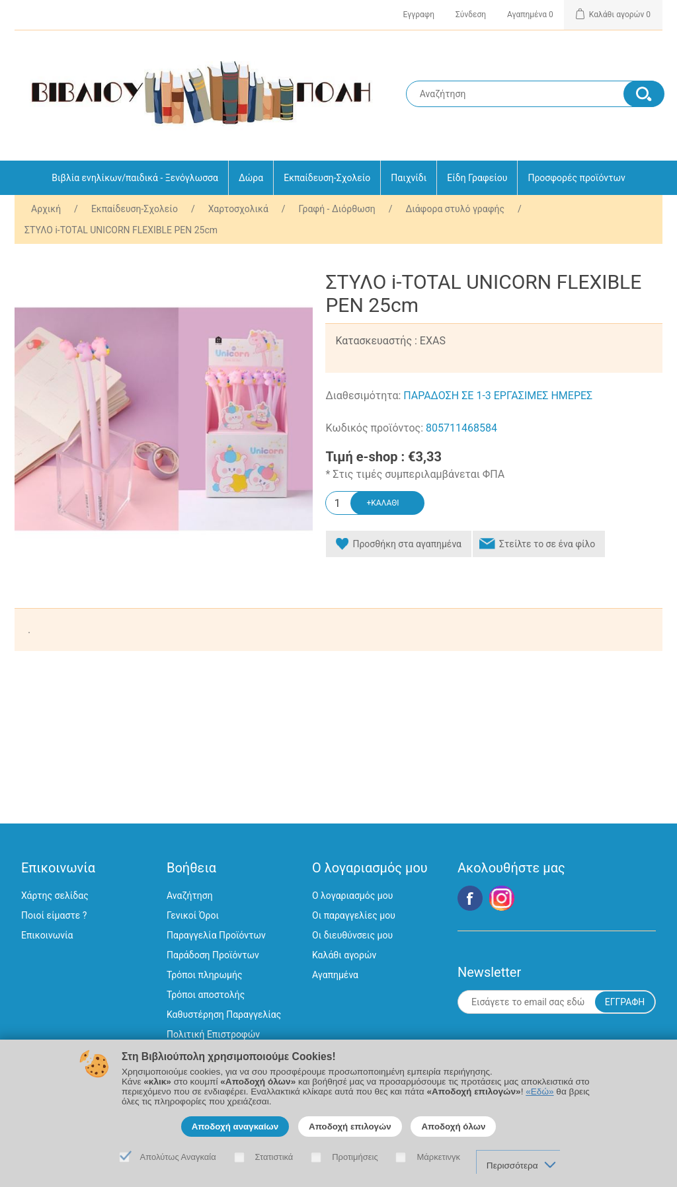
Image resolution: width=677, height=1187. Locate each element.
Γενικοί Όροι (193, 915)
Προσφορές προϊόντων (576, 177)
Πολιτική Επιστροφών (213, 1034)
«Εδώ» (539, 1091)
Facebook (470, 898)
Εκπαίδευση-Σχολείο (327, 177)
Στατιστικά (274, 1157)
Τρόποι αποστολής (206, 994)
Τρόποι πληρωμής (204, 975)
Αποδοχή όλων (453, 1126)
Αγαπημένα (335, 975)
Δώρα (251, 177)
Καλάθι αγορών (344, 955)
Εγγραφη (418, 14)
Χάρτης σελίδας (55, 895)
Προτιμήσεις (355, 1157)
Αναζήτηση (190, 895)
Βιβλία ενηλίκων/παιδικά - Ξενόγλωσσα (135, 177)
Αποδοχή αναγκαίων (235, 1126)
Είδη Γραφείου (477, 177)
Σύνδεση (471, 14)
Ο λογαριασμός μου (352, 895)
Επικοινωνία (47, 935)
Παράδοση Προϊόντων (213, 955)
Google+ (501, 898)
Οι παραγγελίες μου (353, 915)
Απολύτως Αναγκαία (178, 1157)
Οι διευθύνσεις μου (352, 935)
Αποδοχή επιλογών (350, 1126)
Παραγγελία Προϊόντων (216, 935)
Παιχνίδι (408, 177)
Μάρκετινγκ (438, 1157)
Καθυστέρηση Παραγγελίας (224, 1014)
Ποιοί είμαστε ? (54, 915)
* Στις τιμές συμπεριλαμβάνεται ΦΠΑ (414, 475)
